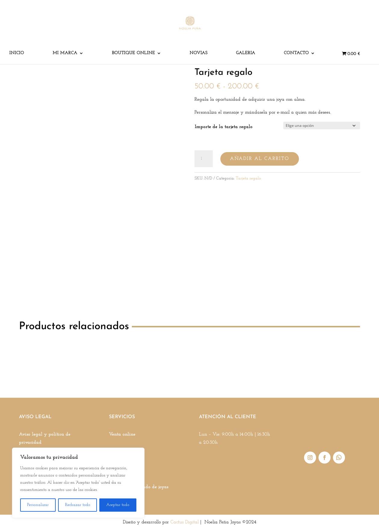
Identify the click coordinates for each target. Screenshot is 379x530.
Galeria (245, 53)
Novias (198, 53)
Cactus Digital (184, 522)
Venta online (122, 434)
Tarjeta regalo (248, 178)
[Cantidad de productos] (203, 158)
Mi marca (65, 53)
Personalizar (38, 505)
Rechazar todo (77, 505)
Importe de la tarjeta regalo (224, 126)
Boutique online (133, 53)
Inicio (16, 53)
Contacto (296, 53)
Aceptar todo (117, 505)
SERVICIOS (122, 417)
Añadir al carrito (259, 158)
